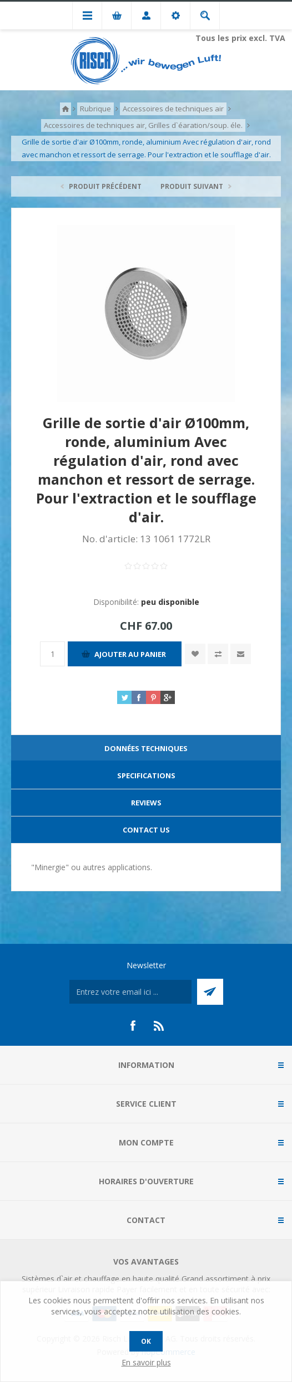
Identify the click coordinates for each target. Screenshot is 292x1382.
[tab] (146, 748)
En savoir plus (146, 1362)
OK (146, 1341)
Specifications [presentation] (146, 775)
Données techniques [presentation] (146, 748)
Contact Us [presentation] (146, 830)
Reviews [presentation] (146, 803)
